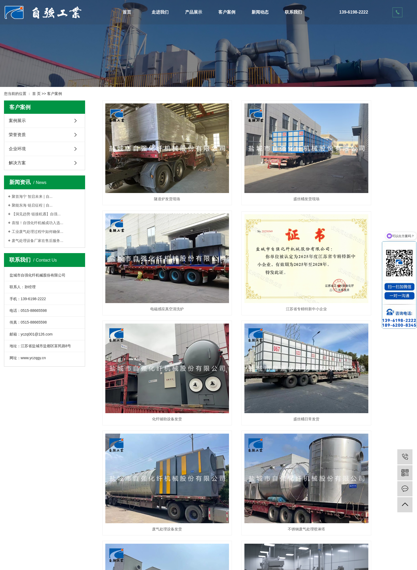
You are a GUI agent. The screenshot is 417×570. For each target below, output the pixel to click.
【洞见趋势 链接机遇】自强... (36, 214)
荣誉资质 (17, 134)
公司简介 (11, 501)
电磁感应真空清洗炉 (364, 175)
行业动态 (124, 510)
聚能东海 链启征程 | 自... (32, 205)
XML (223, 550)
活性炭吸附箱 (53, 510)
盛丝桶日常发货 (364, 262)
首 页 (36, 93)
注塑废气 (364, 435)
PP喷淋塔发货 (364, 348)
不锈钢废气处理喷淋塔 (257, 348)
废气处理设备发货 (151, 348)
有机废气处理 (53, 520)
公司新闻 (124, 501)
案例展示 (17, 120)
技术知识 (124, 520)
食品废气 (150, 435)
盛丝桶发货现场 (257, 175)
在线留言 (162, 501)
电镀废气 (257, 435)
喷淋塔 (47, 539)
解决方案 (17, 163)
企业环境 (17, 148)
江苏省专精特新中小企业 (150, 262)
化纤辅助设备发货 (257, 262)
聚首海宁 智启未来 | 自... (32, 196)
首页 (127, 12)
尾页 (390, 456)
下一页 (375, 456)
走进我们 (160, 12)
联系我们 (293, 12)
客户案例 (226, 12)
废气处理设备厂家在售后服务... (37, 240)
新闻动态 (260, 12)
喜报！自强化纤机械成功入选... (37, 223)
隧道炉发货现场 (151, 175)
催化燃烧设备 (53, 501)
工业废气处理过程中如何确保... (37, 231)
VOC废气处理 (53, 529)
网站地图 (197, 550)
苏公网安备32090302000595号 (211, 556)
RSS (212, 550)
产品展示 (193, 12)
